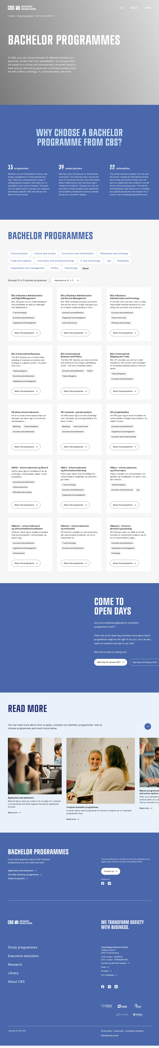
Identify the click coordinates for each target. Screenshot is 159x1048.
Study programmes (25, 16)
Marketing (123, 260)
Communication (19, 253)
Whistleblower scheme (110, 1035)
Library (13, 973)
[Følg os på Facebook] (102, 884)
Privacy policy (106, 1031)
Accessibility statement (134, 1031)
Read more (12, 812)
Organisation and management (27, 268)
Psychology (71, 268)
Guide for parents (16, 878)
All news (104, 971)
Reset (85, 268)
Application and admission (20, 870)
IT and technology (90, 260)
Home (12, 16)
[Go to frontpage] (22, 8)
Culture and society (45, 253)
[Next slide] (147, 726)
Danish (119, 8)
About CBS (16, 981)
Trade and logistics (20, 260)
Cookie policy (118, 1031)
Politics (55, 268)
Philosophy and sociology (114, 253)
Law (109, 260)
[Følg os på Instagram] (109, 884)
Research (15, 964)
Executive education (23, 956)
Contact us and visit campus (113, 963)
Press (103, 967)
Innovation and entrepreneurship (55, 260)
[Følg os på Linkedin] (116, 987)
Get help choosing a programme (23, 874)
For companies (107, 975)
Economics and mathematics (78, 253)
